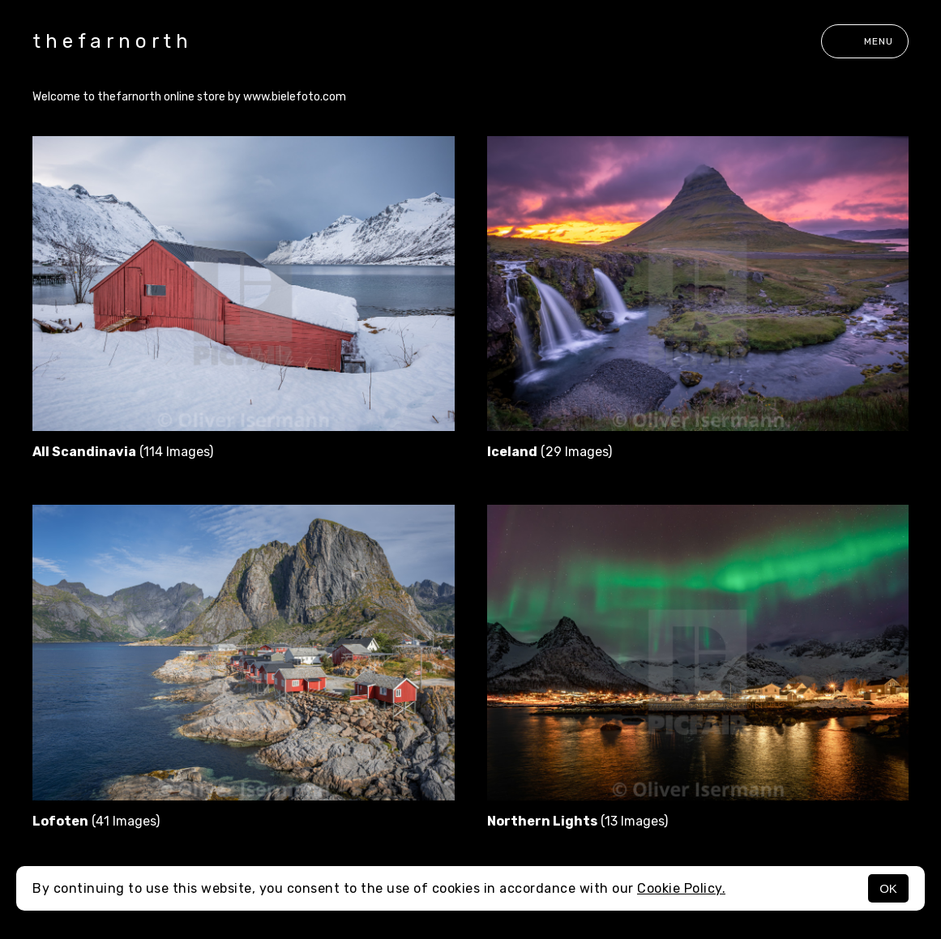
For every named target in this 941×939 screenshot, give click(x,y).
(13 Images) (577, 821)
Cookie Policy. (681, 888)
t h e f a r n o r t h (110, 41)
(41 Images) (96, 821)
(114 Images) (122, 451)
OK (888, 888)
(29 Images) (549, 451)
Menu (864, 41)
